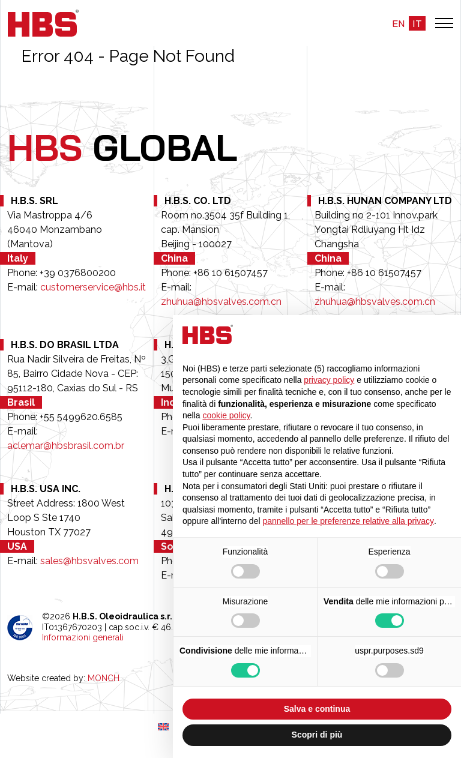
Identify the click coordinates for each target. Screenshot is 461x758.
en (398, 23)
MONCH (103, 678)
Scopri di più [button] (317, 734)
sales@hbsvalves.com (89, 561)
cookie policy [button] (226, 415)
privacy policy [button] (329, 380)
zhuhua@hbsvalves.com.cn (221, 301)
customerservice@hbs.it (93, 287)
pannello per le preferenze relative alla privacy (348, 521)
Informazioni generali (83, 637)
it (417, 23)
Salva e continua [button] (317, 709)
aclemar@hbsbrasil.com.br (65, 445)
